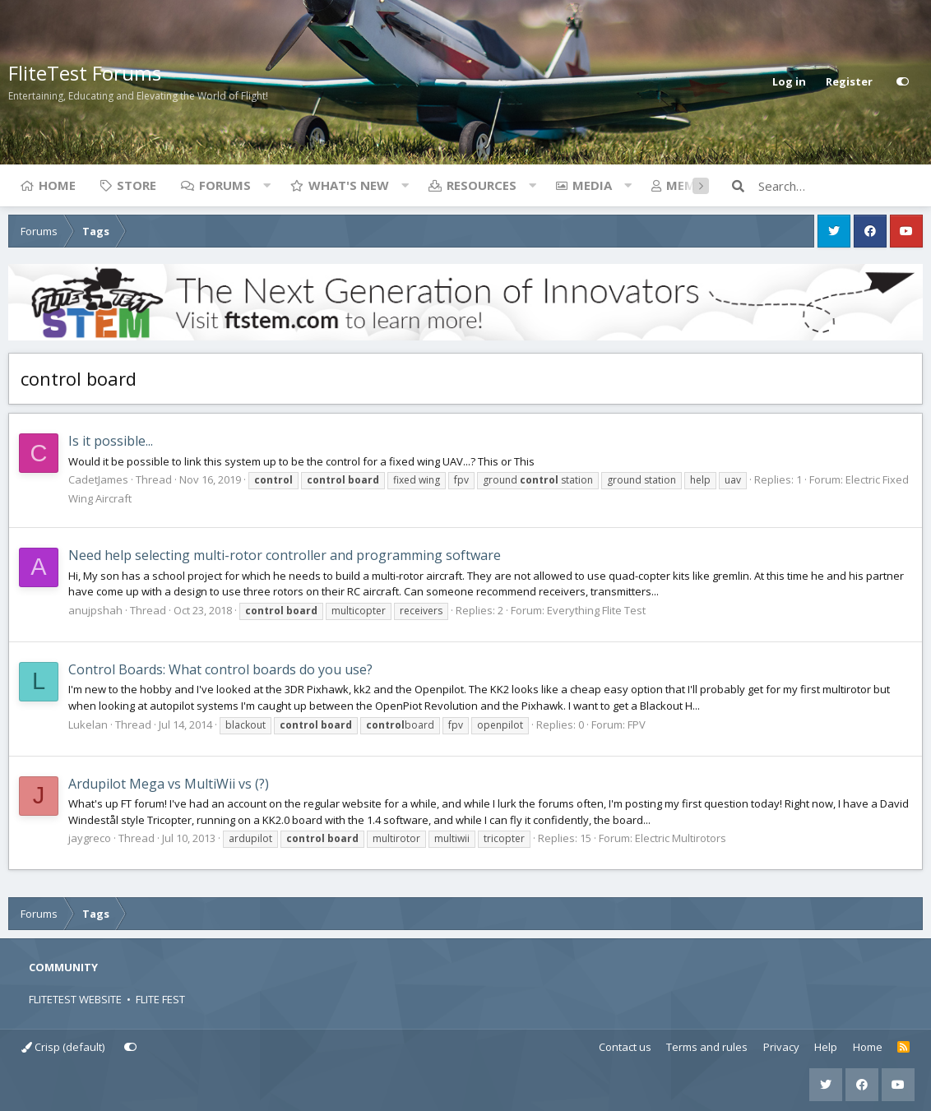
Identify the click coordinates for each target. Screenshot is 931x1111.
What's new (348, 185)
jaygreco (89, 838)
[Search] (840, 185)
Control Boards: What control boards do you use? (220, 669)
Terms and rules (707, 1046)
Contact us (625, 1046)
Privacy (781, 1046)
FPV (637, 724)
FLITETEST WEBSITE (75, 999)
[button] (266, 185)
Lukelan (88, 724)
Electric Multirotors (680, 838)
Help (825, 1046)
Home (57, 185)
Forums (225, 185)
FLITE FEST (160, 999)
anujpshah (95, 610)
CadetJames (98, 479)
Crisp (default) (62, 1046)
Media (592, 185)
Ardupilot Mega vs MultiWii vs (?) (168, 784)
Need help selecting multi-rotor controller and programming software (284, 555)
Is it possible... (110, 441)
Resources (481, 185)
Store (136, 185)
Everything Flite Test (596, 610)
